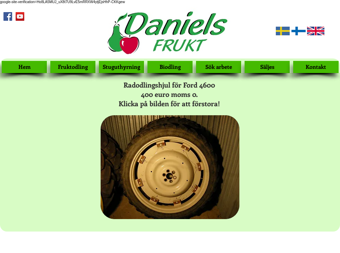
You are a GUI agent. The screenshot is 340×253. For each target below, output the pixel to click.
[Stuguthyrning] (121, 67)
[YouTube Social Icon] (20, 16)
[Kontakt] (316, 67)
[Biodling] (170, 67)
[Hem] (24, 67)
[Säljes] (267, 67)
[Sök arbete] (218, 67)
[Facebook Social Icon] (7, 16)
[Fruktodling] (72, 67)
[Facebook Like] (12, 31)
